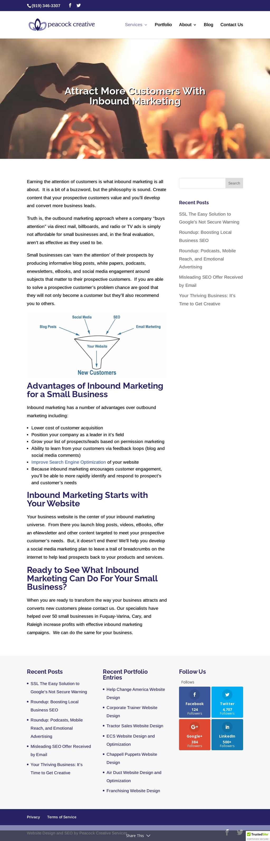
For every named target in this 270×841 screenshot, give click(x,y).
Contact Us (231, 25)
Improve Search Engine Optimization (69, 462)
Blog (208, 25)
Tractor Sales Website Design (135, 726)
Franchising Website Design (133, 790)
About (185, 25)
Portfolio (163, 25)
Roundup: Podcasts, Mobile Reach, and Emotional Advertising (207, 258)
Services (133, 25)
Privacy (33, 817)
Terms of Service (61, 817)
